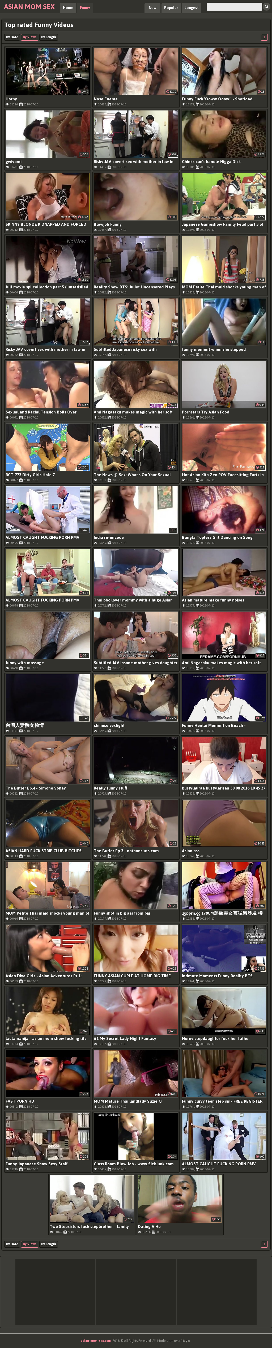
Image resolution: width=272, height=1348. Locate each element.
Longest (192, 7)
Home (68, 7)
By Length (48, 37)
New (152, 7)
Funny (85, 7)
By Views (29, 37)
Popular (171, 7)
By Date (12, 37)
